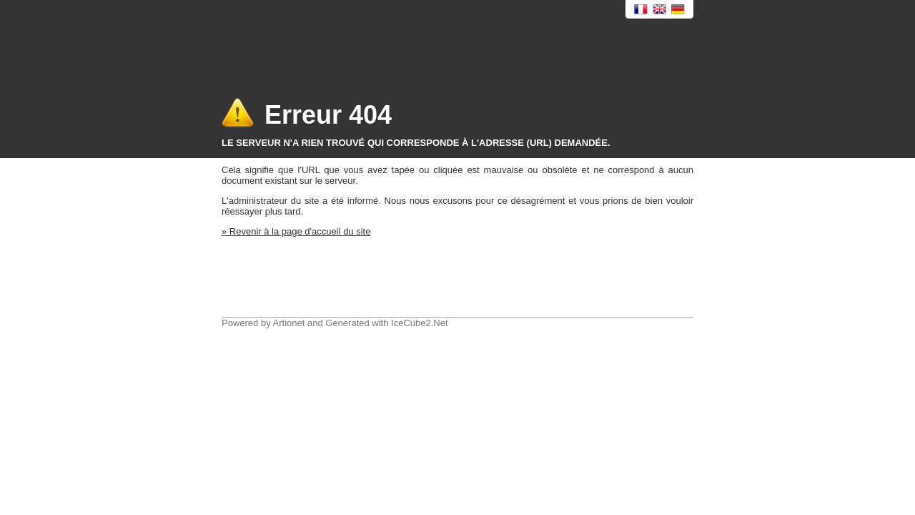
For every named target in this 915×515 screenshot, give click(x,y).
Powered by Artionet (263, 323)
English (660, 9)
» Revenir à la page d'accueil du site (296, 231)
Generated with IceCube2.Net (386, 323)
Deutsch (678, 9)
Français (641, 9)
